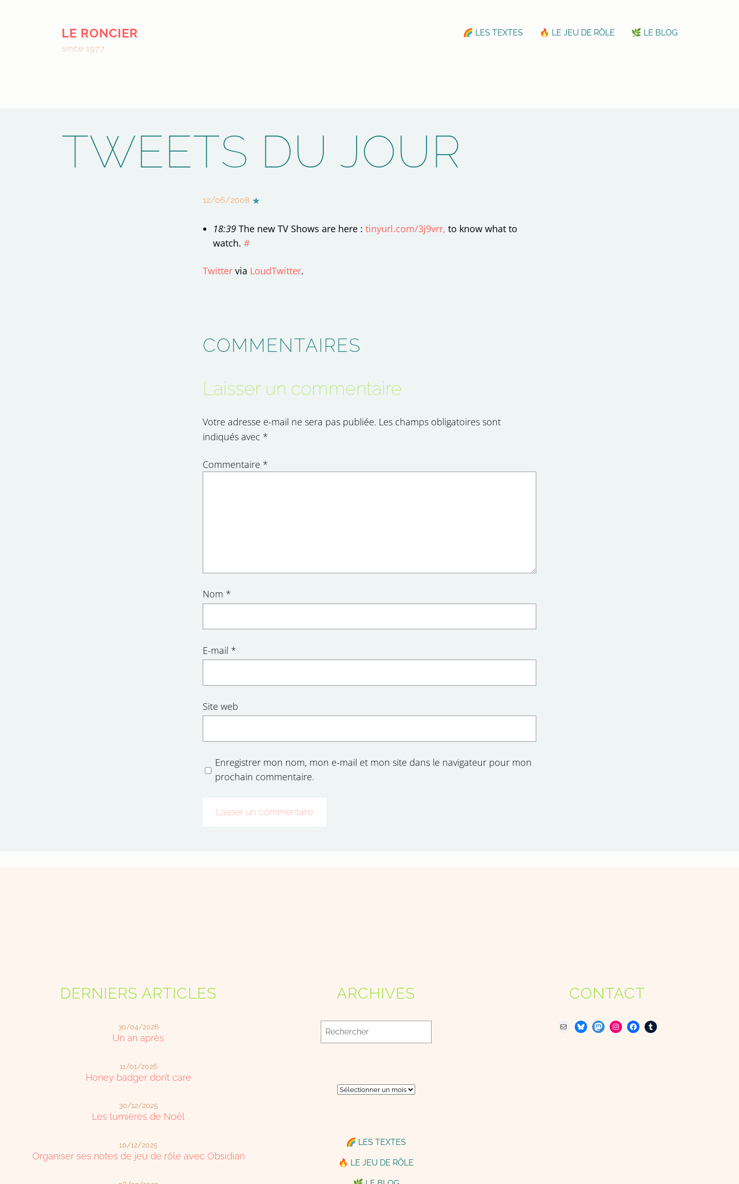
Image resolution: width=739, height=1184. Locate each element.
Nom (217, 594)
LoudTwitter (275, 271)
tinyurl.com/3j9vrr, (405, 228)
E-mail (219, 650)
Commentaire (235, 464)
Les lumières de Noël (138, 1116)
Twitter (217, 271)
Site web (220, 706)
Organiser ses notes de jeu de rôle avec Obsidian (138, 1156)
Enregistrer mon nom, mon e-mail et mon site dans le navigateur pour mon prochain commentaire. (373, 769)
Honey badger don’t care (138, 1077)
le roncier (100, 33)
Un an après (138, 1037)
